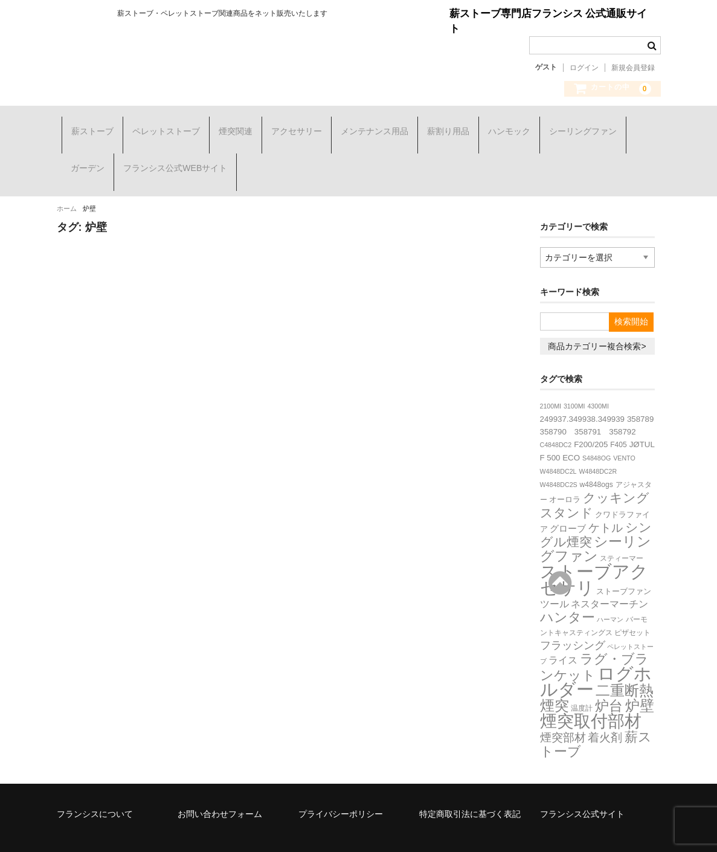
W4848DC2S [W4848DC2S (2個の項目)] (558, 458)
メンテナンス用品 (370, 127)
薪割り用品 (443, 127)
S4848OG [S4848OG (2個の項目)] (596, 432)
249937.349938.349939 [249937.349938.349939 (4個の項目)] (582, 393)
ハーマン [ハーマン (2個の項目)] (610, 593)
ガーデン (83, 156)
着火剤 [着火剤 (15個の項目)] (605, 711)
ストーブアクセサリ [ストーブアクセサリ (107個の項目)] (594, 553)
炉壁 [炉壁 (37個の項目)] (639, 679)
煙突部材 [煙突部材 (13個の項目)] (563, 711)
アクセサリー (291, 127)
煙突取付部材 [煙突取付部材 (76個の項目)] (590, 695)
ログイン (584, 67)
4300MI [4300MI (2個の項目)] (598, 380)
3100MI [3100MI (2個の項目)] (574, 380)
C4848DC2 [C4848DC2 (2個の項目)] (556, 418)
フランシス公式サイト (582, 788)
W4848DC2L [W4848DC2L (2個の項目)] (558, 445)
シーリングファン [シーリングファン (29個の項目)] (596, 523)
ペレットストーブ (161, 127)
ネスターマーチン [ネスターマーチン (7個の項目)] (609, 578)
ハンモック (504, 127)
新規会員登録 (633, 67)
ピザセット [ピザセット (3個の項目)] (632, 606)
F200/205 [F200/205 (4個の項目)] (591, 418)
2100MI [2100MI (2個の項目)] (551, 380)
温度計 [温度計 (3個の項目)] (582, 682)
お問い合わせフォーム (220, 788)
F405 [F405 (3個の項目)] (618, 419)
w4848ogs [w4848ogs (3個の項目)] (596, 458)
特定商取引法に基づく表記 (470, 788)
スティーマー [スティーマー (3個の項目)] (621, 532)
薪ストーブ (87, 127)
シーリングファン (578, 127)
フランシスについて (95, 788)
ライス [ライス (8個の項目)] (562, 633)
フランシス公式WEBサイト (170, 156)
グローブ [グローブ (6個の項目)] (568, 502)
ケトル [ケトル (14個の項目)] (605, 501)
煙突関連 (231, 127)
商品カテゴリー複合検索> (597, 320)
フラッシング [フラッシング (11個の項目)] (572, 619)
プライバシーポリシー (340, 788)
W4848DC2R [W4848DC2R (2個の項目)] (598, 445)
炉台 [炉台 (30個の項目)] (609, 680)
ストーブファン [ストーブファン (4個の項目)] (623, 565)
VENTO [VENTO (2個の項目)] (624, 432)
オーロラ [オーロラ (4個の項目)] (564, 473)
